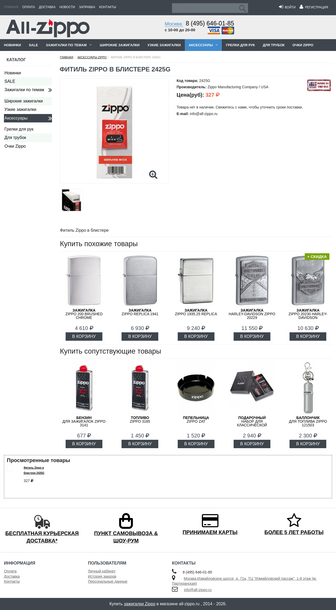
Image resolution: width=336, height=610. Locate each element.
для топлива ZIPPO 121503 (308, 421)
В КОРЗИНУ (84, 336)
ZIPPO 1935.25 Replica (196, 312)
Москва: (174, 24)
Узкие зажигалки (164, 45)
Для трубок (274, 45)
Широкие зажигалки (120, 45)
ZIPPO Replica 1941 (140, 312)
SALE (33, 45)
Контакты (107, 7)
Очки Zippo (302, 45)
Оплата (28, 7)
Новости (67, 7)
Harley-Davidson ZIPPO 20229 (252, 314)
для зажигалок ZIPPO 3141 (84, 421)
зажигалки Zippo (139, 604)
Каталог (16, 60)
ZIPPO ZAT (196, 419)
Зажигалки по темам (66, 45)
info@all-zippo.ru (198, 590)
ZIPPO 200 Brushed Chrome (84, 314)
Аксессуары (201, 45)
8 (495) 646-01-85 (210, 23)
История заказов (102, 576)
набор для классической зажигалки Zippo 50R (252, 423)
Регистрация (314, 7)
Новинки (12, 45)
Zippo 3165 (140, 419)
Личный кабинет (102, 571)
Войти (287, 7)
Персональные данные (107, 581)
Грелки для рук (240, 45)
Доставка (47, 7)
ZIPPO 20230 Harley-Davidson (307, 314)
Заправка (87, 7)
